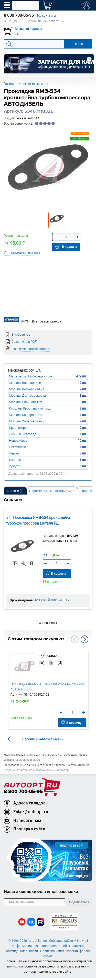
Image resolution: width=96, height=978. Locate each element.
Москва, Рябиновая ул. (26, 402)
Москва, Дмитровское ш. (28, 395)
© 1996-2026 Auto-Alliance (27, 940)
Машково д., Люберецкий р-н (30, 376)
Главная (9, 84)
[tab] (15, 491)
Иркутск (15, 466)
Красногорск (18, 427)
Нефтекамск (18, 447)
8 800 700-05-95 (23, 791)
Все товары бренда (46, 321)
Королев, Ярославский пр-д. (30, 408)
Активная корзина (28, 28)
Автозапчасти (33, 84)
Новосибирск (19, 440)
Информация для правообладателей (39, 946)
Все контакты (46, 15)
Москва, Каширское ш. (26, 415)
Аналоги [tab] (15, 491)
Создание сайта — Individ (67, 940)
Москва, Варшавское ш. (27, 383)
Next (84, 639)
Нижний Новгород (22, 434)
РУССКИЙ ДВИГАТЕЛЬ (52, 600)
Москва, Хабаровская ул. (28, 421)
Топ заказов (80, 133)
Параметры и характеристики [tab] (51, 491)
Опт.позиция (79, 138)
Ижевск (15, 460)
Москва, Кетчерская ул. (27, 389)
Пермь (14, 453)
